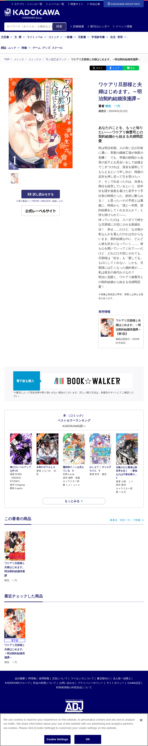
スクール (57, 47)
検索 (59, 26)
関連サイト (77, 4)
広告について (60, 648)
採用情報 (44, 648)
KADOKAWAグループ (17, 653)
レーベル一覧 (56, 4)
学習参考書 (99, 37)
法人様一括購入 (122, 648)
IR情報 (32, 648)
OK (88, 739)
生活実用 (118, 37)
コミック (55, 37)
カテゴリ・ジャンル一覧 (28, 4)
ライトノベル (37, 37)
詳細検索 (77, 26)
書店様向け (103, 648)
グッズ (46, 47)
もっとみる (72, 501)
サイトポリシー (115, 653)
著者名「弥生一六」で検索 (125, 520)
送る (132, 68)
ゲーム (36, 47)
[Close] (141, 720)
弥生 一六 (112, 106)
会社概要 (20, 648)
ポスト (99, 68)
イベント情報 (122, 26)
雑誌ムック (10, 47)
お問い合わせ (67, 653)
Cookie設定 (134, 653)
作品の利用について (44, 653)
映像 (26, 47)
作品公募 (95, 4)
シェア (116, 68)
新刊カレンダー (98, 26)
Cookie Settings (57, 739)
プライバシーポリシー (90, 653)
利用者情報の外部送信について (74, 657)
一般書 (70, 37)
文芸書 (7, 37)
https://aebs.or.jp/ (58, 697)
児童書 (84, 37)
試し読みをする (41, 194)
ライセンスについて (82, 648)
